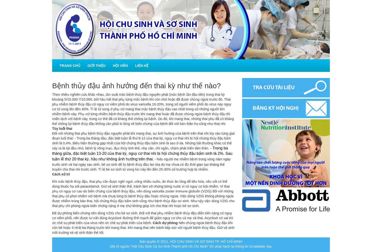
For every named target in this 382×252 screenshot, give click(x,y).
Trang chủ (70, 66)
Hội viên (120, 66)
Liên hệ (141, 66)
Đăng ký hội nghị (286, 108)
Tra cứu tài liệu (286, 87)
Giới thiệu (96, 66)
